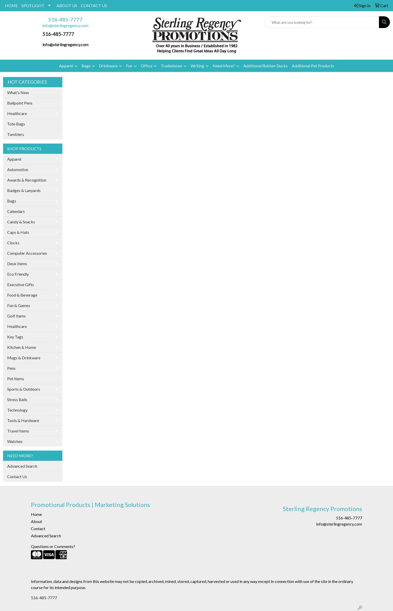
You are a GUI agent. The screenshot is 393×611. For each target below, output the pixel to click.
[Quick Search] (322, 22)
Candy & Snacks (21, 221)
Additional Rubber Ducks (265, 65)
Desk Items (17, 263)
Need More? (224, 65)
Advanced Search (22, 466)
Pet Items (15, 378)
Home (36, 514)
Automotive (17, 169)
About (36, 521)
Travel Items (18, 430)
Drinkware (108, 65)
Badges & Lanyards (24, 190)
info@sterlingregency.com (65, 25)
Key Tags (15, 336)
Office (146, 65)
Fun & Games (18, 305)
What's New (18, 92)
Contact (38, 528)
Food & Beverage (22, 294)
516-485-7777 (65, 19)
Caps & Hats (18, 232)
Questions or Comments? (53, 546)
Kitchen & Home (21, 347)
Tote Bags (16, 123)
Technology (17, 410)
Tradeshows (171, 65)
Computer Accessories (27, 253)
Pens (11, 368)
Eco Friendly (18, 274)
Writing (197, 65)
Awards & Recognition (26, 179)
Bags (86, 65)
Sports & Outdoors (23, 389)
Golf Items (16, 315)
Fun (129, 65)
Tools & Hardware (23, 420)
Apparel (66, 65)
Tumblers (15, 134)
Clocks (13, 242)
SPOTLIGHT (32, 5)
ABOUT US (66, 5)
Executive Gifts (20, 284)
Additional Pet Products (313, 65)
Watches (14, 441)
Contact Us (17, 476)
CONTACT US (94, 5)
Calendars (16, 211)
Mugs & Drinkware (23, 357)
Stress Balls (17, 399)
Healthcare (17, 113)
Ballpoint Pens (19, 102)
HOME (11, 5)
